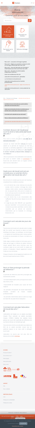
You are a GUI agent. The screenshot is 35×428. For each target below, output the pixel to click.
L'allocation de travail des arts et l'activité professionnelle (15, 82)
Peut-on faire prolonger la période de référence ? (16, 117)
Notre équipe (6, 358)
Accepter (23, 423)
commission (26, 158)
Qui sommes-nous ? (7, 355)
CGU (4, 396)
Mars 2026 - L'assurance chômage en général (16, 61)
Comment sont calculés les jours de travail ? (15, 114)
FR (31, 2)
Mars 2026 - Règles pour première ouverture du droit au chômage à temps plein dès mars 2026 (17, 64)
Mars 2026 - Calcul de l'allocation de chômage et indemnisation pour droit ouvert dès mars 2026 (16, 68)
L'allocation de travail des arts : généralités (15, 76)
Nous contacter (6, 389)
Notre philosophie (7, 361)
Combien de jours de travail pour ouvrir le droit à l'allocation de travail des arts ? (16, 104)
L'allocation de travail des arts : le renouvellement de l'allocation (17, 89)
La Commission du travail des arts (13, 79)
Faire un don (6, 364)
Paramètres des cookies (17, 426)
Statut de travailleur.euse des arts (13, 74)
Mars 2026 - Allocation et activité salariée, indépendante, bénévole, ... (15, 71)
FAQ (4, 386)
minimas (17, 336)
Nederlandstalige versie (17, 12)
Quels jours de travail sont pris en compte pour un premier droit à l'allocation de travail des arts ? (17, 109)
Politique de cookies (7, 402)
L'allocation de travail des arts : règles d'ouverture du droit (17, 85)
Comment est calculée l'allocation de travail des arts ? (17, 122)
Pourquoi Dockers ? (7, 352)
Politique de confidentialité (9, 399)
